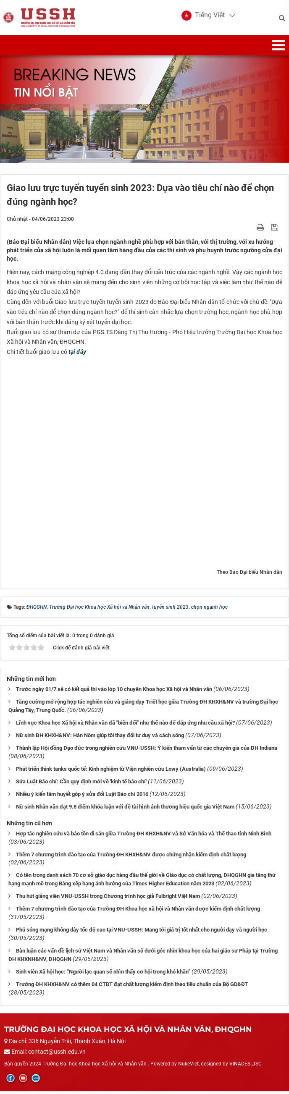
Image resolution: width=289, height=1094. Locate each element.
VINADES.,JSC (245, 1067)
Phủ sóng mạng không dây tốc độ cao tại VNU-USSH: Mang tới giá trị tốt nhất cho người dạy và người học (141, 932)
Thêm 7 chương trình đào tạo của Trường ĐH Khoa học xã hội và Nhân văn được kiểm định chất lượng (138, 911)
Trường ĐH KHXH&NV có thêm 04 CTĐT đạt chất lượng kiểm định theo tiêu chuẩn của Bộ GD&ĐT (132, 987)
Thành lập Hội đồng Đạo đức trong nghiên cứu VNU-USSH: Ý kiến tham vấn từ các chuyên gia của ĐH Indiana (146, 750)
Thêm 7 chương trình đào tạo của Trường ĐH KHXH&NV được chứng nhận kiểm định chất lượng (131, 857)
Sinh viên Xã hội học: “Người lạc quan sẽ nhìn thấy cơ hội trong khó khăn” (103, 974)
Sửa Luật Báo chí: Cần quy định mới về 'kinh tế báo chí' (81, 784)
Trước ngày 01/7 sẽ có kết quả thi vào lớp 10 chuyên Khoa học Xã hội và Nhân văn (114, 691)
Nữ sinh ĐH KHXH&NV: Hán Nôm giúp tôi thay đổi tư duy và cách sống (100, 738)
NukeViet (188, 1067)
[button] (202, 17)
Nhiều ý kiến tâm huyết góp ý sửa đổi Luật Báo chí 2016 (82, 796)
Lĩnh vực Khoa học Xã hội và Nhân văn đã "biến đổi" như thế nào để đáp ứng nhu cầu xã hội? (125, 725)
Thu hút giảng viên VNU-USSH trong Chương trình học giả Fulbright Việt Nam (108, 899)
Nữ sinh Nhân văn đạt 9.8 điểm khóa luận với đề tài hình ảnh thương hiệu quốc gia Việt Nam (125, 809)
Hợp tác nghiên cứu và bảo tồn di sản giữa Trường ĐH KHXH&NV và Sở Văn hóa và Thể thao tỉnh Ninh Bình (143, 836)
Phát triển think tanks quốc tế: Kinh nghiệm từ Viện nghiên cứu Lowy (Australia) (111, 771)
